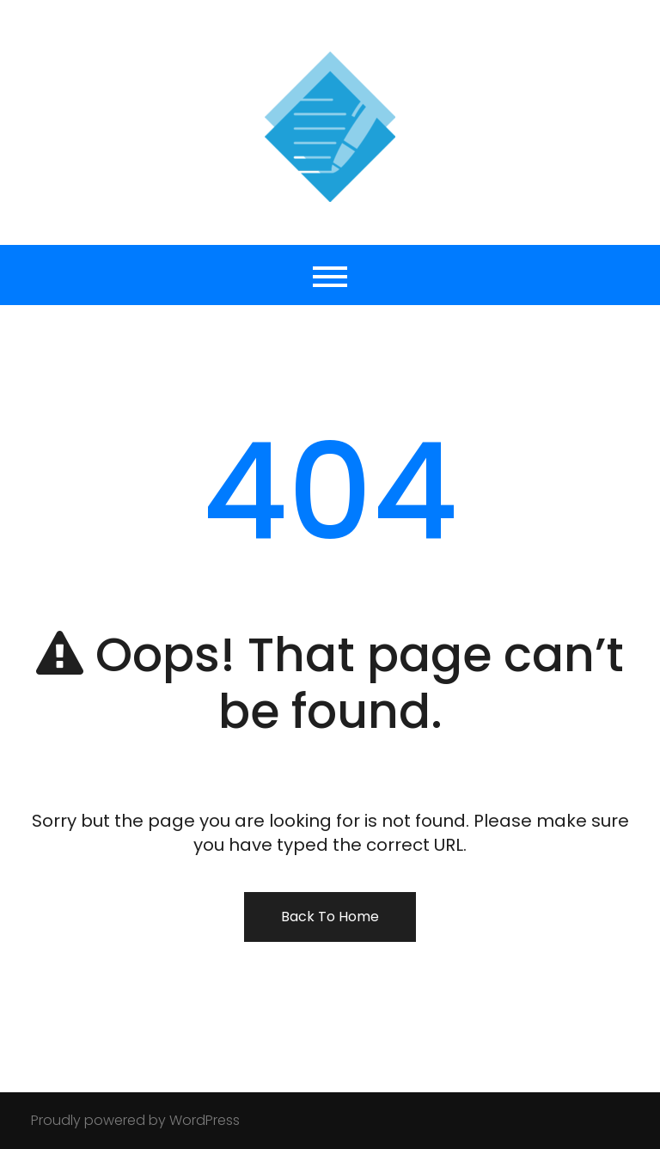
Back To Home (330, 916)
